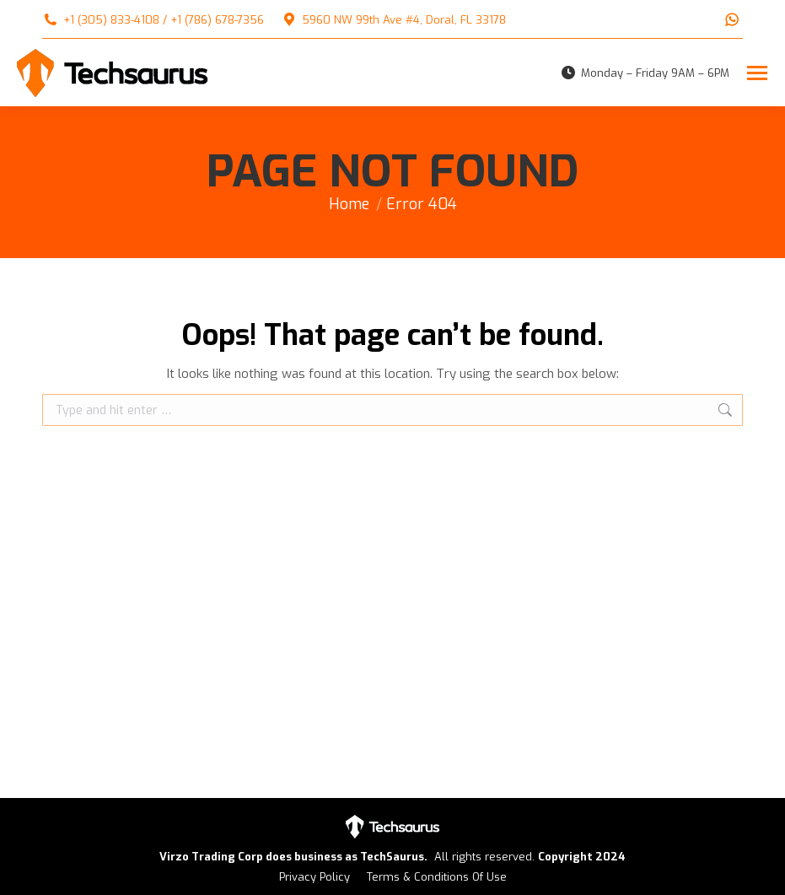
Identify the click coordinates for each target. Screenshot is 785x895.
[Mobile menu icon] (757, 73)
